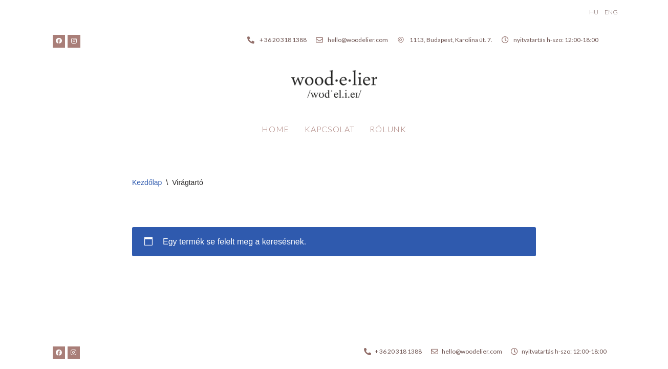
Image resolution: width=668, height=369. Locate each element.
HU (593, 12)
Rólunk (388, 129)
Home (275, 129)
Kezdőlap (147, 182)
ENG (611, 12)
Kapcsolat (329, 129)
